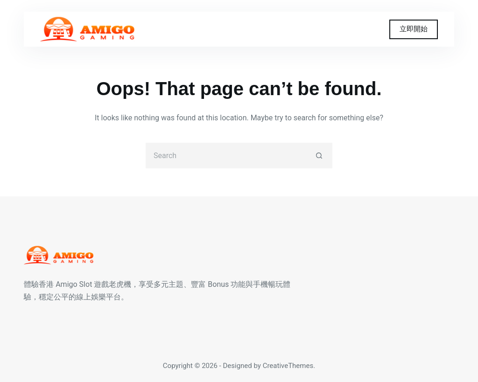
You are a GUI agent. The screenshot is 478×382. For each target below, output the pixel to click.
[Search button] (319, 155)
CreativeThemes (288, 365)
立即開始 (414, 29)
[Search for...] (226, 155)
